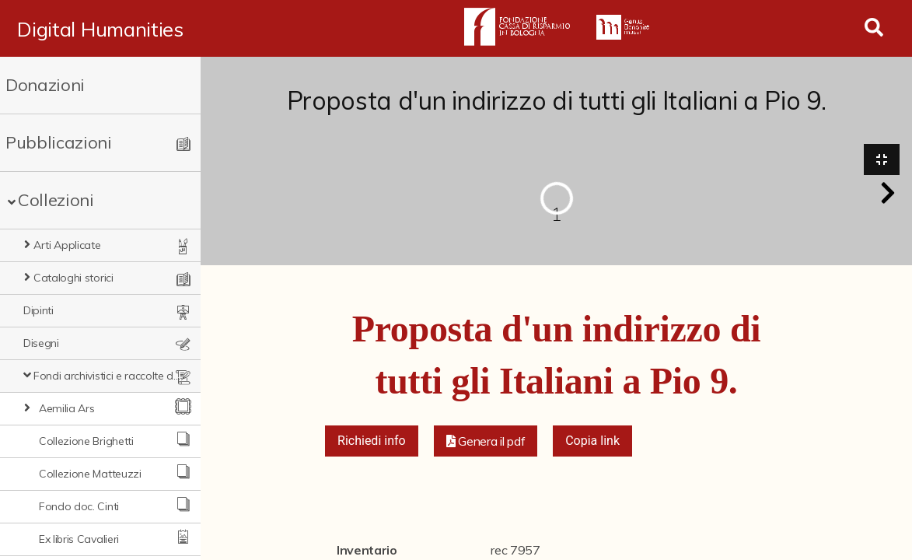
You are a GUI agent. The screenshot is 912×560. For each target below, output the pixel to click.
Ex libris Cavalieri (79, 539)
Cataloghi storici (73, 278)
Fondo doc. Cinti (79, 506)
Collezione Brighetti (86, 441)
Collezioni (56, 200)
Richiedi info (371, 440)
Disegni (41, 343)
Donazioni (45, 85)
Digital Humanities (100, 28)
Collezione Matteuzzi (90, 474)
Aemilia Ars (66, 408)
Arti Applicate (67, 245)
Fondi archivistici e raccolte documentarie (108, 376)
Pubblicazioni (58, 142)
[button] (888, 193)
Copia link (592, 440)
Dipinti (38, 310)
